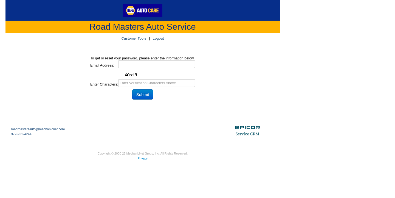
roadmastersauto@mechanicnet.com (38, 129)
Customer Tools (134, 38)
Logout (158, 38)
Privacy (143, 158)
